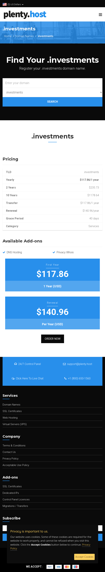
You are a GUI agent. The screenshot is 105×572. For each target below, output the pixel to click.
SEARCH (52, 101)
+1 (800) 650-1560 (77, 378)
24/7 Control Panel (27, 364)
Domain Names (24, 36)
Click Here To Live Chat (27, 378)
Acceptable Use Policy (16, 465)
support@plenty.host (77, 364)
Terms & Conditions (14, 445)
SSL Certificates (12, 411)
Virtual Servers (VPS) (15, 424)
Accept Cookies (84, 556)
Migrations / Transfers (15, 506)
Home (8, 36)
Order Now (52, 338)
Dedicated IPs (11, 493)
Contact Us (9, 452)
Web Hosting (10, 417)
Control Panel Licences (16, 499)
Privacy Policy (10, 458)
